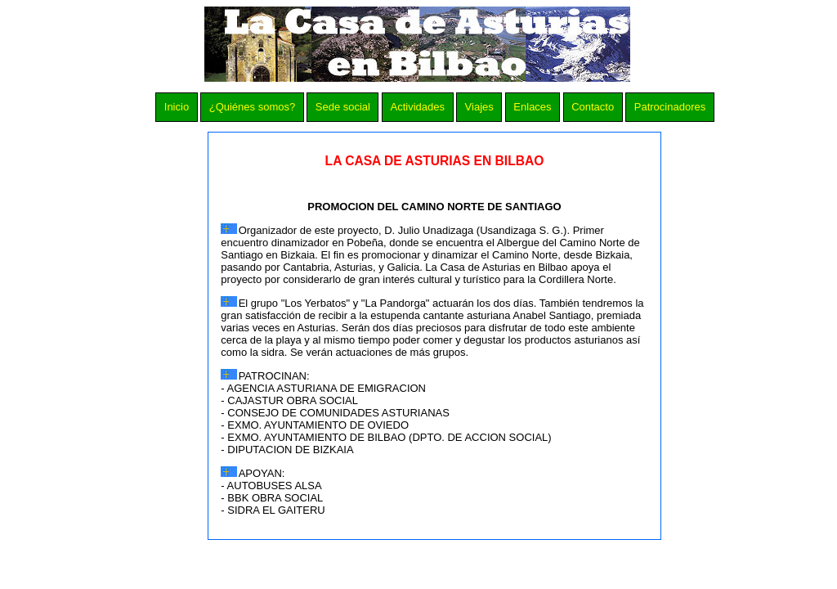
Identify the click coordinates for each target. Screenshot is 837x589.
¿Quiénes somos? (252, 107)
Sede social (343, 107)
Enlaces (532, 107)
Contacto (592, 107)
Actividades (418, 107)
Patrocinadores (669, 107)
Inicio (176, 107)
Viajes (479, 107)
